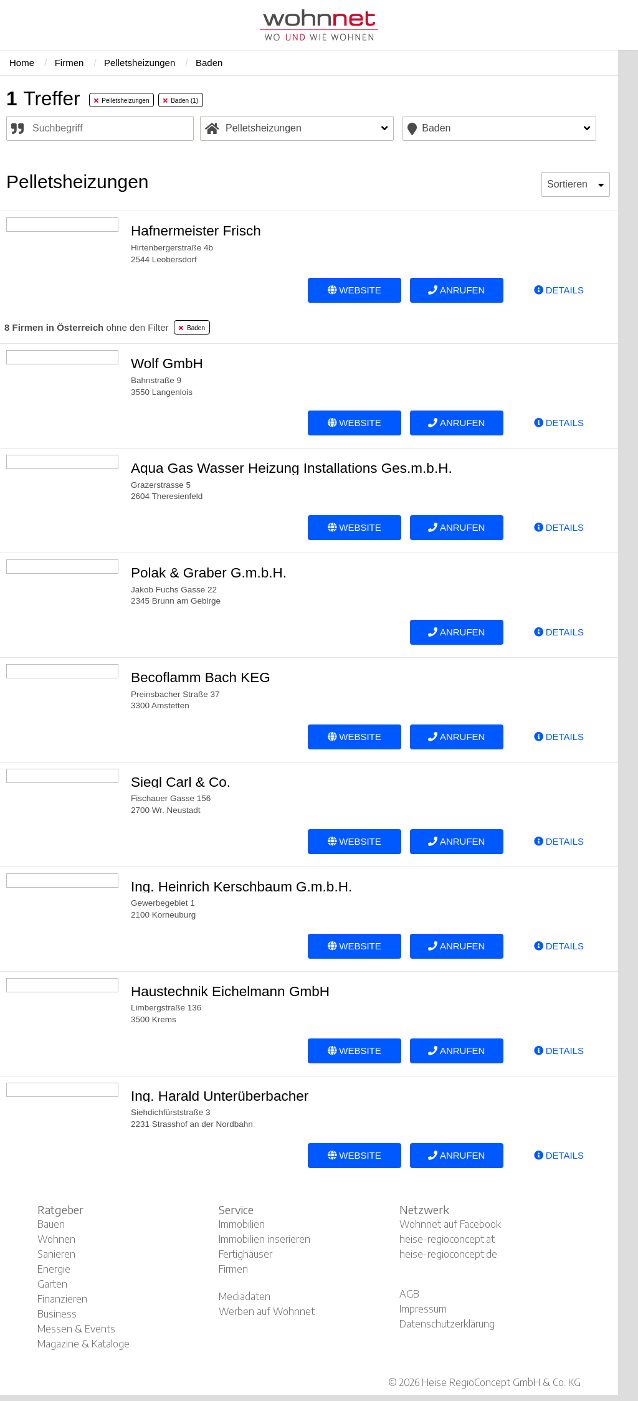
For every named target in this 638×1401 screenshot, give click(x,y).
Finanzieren (62, 1299)
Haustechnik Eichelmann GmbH (230, 991)
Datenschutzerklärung (447, 1324)
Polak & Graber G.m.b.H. (209, 573)
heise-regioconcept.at (447, 1239)
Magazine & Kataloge (83, 1343)
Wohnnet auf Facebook (450, 1224)
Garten (52, 1284)
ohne (86, 327)
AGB (409, 1294)
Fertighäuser (245, 1254)
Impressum (423, 1309)
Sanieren (56, 1254)
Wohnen (56, 1239)
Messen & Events (76, 1329)
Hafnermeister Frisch (196, 231)
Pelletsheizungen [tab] (122, 100)
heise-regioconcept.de (448, 1254)
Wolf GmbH (167, 363)
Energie (53, 1269)
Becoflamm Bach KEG (200, 677)
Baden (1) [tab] (180, 100)
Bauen (51, 1224)
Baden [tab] (191, 328)
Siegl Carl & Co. (181, 782)
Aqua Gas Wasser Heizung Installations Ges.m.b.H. (291, 468)
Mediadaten (244, 1296)
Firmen (233, 1269)
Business (57, 1314)
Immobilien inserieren (264, 1239)
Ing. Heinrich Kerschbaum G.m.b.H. (241, 887)
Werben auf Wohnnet (267, 1311)
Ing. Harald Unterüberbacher (219, 1096)
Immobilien (242, 1224)
